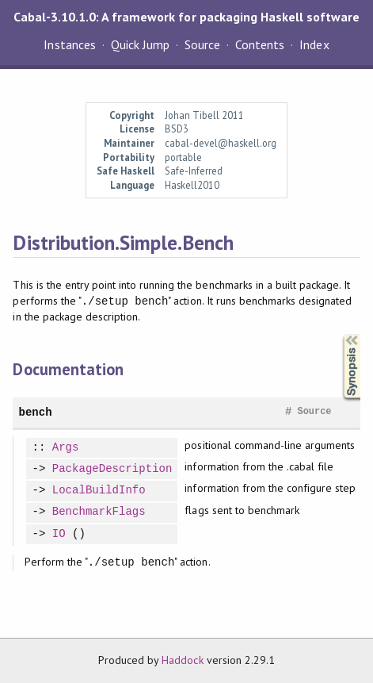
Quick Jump (140, 44)
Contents (259, 44)
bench (34, 412)
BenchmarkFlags (99, 512)
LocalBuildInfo (99, 490)
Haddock (182, 660)
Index (314, 44)
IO (59, 534)
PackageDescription (112, 469)
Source (202, 44)
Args (65, 447)
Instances (69, 44)
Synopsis (339, 334)
